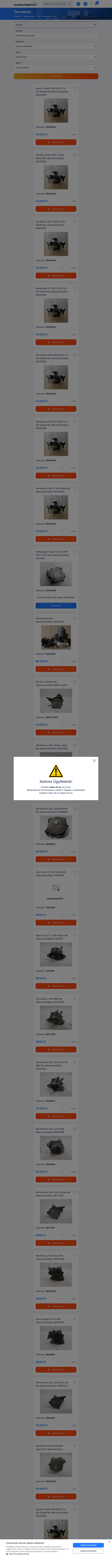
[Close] (94, 761)
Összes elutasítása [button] (88, 1551)
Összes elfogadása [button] (88, 1545)
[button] (38, 1554)
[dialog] (56, 1548)
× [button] (109, 1542)
